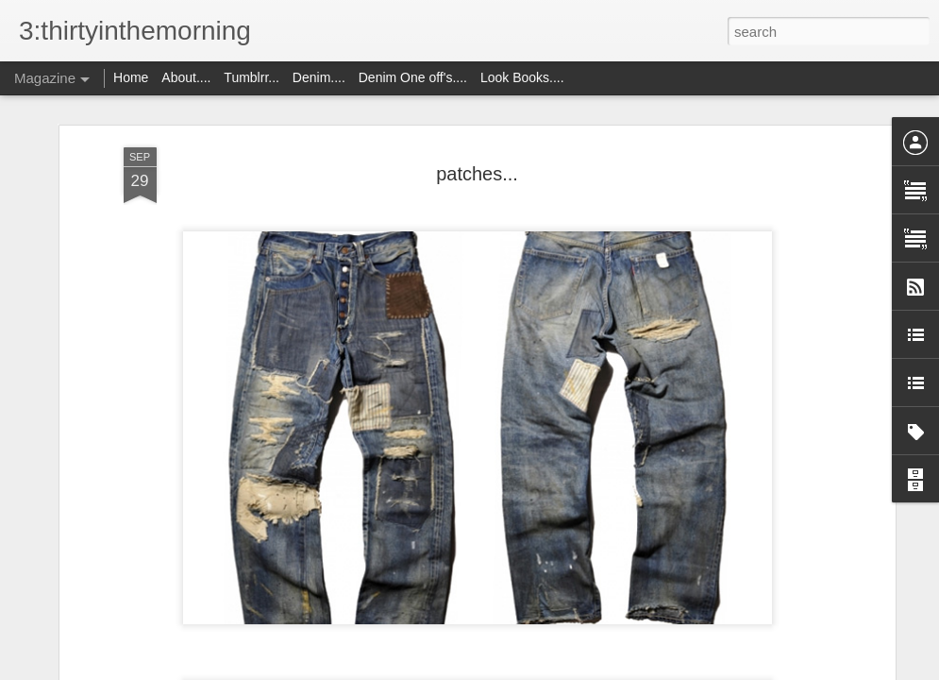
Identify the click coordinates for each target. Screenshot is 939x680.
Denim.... (319, 77)
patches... (477, 131)
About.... (187, 77)
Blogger (528, 669)
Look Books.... (522, 77)
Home (130, 77)
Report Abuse (583, 669)
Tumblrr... (251, 77)
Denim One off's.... (415, 77)
